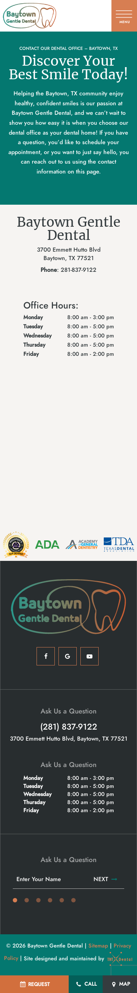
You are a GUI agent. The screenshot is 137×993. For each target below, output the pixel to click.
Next (106, 879)
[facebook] (46, 656)
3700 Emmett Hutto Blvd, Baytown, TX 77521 (69, 738)
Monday (33, 317)
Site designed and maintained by (78, 958)
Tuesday (33, 326)
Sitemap (98, 945)
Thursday (34, 345)
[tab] (15, 900)
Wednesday (37, 336)
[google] (67, 656)
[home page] (29, 16)
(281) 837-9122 (68, 727)
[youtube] (89, 656)
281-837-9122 (78, 270)
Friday (31, 354)
